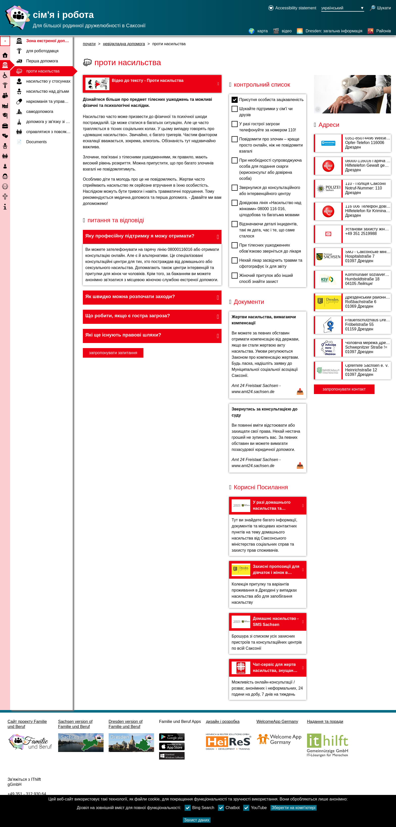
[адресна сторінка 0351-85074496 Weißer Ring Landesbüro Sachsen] (352, 145)
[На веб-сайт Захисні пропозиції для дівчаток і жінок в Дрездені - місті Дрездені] (267, 584)
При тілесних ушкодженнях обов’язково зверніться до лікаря (266, 247)
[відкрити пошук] (380, 8)
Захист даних (196, 820)
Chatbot (229, 808)
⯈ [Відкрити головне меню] (5, 41)
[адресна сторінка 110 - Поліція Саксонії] (352, 191)
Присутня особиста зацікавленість (268, 100)
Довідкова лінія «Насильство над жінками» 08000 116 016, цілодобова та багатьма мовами (266, 208)
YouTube (255, 808)
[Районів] (379, 31)
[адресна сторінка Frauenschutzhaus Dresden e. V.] (352, 327)
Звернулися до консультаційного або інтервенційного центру (266, 190)
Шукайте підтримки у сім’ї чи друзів (262, 111)
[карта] (258, 31)
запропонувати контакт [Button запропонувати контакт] (344, 389)
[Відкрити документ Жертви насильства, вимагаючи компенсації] (267, 355)
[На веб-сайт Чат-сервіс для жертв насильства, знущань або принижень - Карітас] (267, 679)
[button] (152, 237)
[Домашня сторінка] (16, 30)
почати (89, 44)
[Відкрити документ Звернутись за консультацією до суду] (267, 438)
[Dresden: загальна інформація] (329, 31)
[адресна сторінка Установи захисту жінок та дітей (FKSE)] (352, 236)
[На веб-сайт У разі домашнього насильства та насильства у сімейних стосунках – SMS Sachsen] (267, 526)
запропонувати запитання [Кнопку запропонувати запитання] (113, 353)
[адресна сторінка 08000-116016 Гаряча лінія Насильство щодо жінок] (352, 168)
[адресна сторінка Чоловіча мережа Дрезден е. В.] (352, 350)
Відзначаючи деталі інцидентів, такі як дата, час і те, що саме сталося (265, 229)
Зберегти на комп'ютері (293, 808)
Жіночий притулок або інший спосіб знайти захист (262, 278)
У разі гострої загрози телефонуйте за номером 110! (264, 126)
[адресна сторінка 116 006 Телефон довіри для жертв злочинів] (352, 214)
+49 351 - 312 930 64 (27, 794)
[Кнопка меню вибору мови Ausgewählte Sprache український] (342, 8)
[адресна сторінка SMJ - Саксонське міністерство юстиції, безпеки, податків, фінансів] (352, 259)
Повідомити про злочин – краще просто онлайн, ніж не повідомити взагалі (267, 144)
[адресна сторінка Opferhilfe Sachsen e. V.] (352, 373)
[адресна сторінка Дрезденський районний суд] (352, 305)
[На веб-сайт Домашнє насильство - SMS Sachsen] (267, 633)
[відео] (282, 31)
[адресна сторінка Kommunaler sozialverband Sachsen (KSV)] (352, 282)
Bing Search (199, 808)
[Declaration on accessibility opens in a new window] (292, 8)
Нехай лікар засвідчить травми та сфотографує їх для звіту (267, 263)
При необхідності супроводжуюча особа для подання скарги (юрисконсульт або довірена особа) (267, 169)
